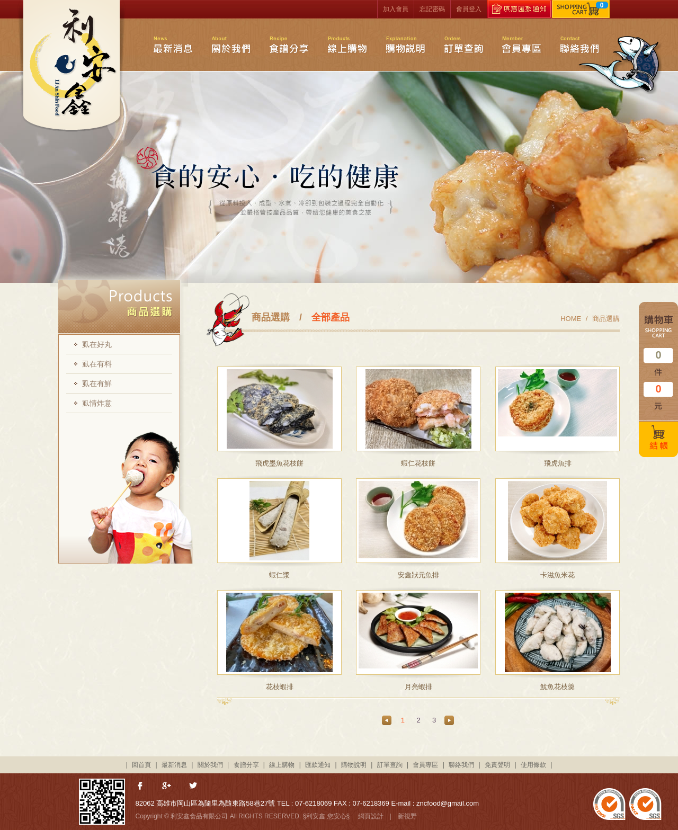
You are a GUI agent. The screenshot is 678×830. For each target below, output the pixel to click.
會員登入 (468, 9)
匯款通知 (318, 765)
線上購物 (347, 44)
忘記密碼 (432, 9)
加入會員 (395, 9)
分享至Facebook (141, 786)
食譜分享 (289, 44)
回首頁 (141, 765)
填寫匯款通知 (519, 9)
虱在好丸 (97, 344)
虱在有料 (97, 364)
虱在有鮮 (97, 383)
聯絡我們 (580, 44)
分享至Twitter (194, 786)
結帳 (658, 439)
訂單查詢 (463, 44)
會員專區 (521, 44)
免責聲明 (497, 765)
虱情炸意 (97, 403)
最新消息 (173, 44)
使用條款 (533, 765)
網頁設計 (370, 816)
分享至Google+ (167, 786)
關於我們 (231, 44)
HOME (570, 319)
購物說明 (405, 44)
